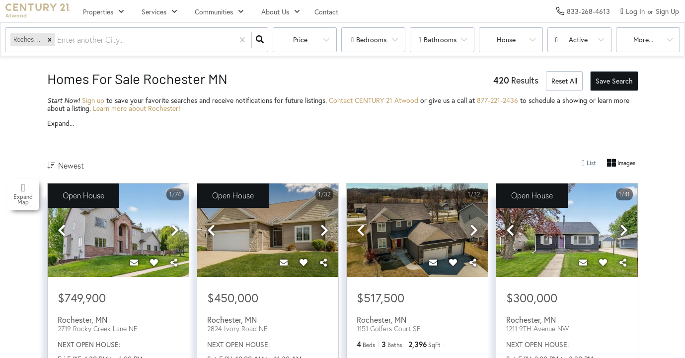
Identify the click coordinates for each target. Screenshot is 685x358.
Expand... (60, 123)
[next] (175, 231)
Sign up (93, 100)
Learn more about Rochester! (136, 108)
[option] (118, 230)
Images (621, 163)
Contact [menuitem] (326, 11)
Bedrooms (371, 39)
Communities (214, 11)
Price (300, 39)
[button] (49, 39)
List (589, 163)
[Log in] (632, 11)
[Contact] (134, 262)
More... (643, 39)
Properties (98, 11)
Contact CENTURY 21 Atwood (373, 100)
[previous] (62, 231)
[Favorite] (154, 262)
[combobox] (58, 40)
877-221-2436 (497, 100)
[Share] (174, 262)
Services (154, 11)
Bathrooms (440, 39)
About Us (275, 11)
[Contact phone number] (588, 11)
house (506, 39)
